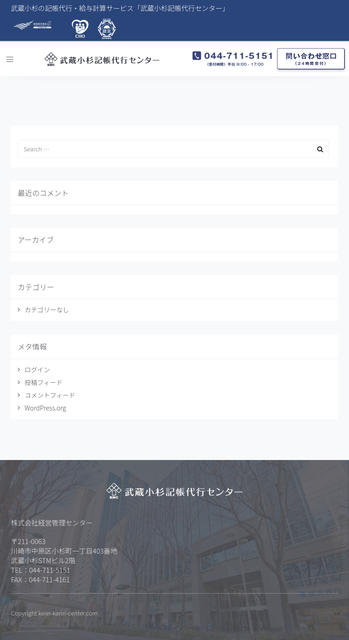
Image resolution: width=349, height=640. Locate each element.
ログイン (37, 369)
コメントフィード (50, 395)
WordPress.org (45, 407)
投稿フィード (44, 382)
